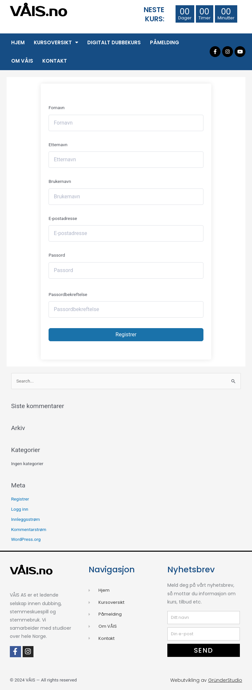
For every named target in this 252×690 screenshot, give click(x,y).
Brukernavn (60, 181)
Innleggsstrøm (25, 519)
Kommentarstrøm (28, 529)
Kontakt (54, 60)
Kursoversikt (56, 42)
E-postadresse (63, 218)
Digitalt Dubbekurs (114, 42)
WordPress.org (26, 539)
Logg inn (19, 509)
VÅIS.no (38, 11)
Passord (57, 255)
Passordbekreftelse (68, 294)
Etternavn (58, 144)
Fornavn (57, 107)
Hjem (18, 42)
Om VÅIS (22, 60)
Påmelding (164, 42)
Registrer (126, 334)
